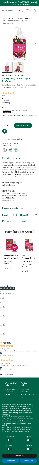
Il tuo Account (25, 389)
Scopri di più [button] (19, 456)
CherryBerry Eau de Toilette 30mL (11, 257)
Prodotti (11, 18)
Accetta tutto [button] (28, 461)
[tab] (19, 158)
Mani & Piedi (23, 18)
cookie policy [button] (6, 415)
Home (4, 18)
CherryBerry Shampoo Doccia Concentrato (28, 258)
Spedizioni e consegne (27, 394)
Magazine (8, 394)
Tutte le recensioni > (6, 374)
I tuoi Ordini (24, 392)
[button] (35, 43)
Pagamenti (24, 397)
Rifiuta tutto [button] (10, 461)
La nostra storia (10, 389)
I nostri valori (9, 392)
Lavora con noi (9, 397)
